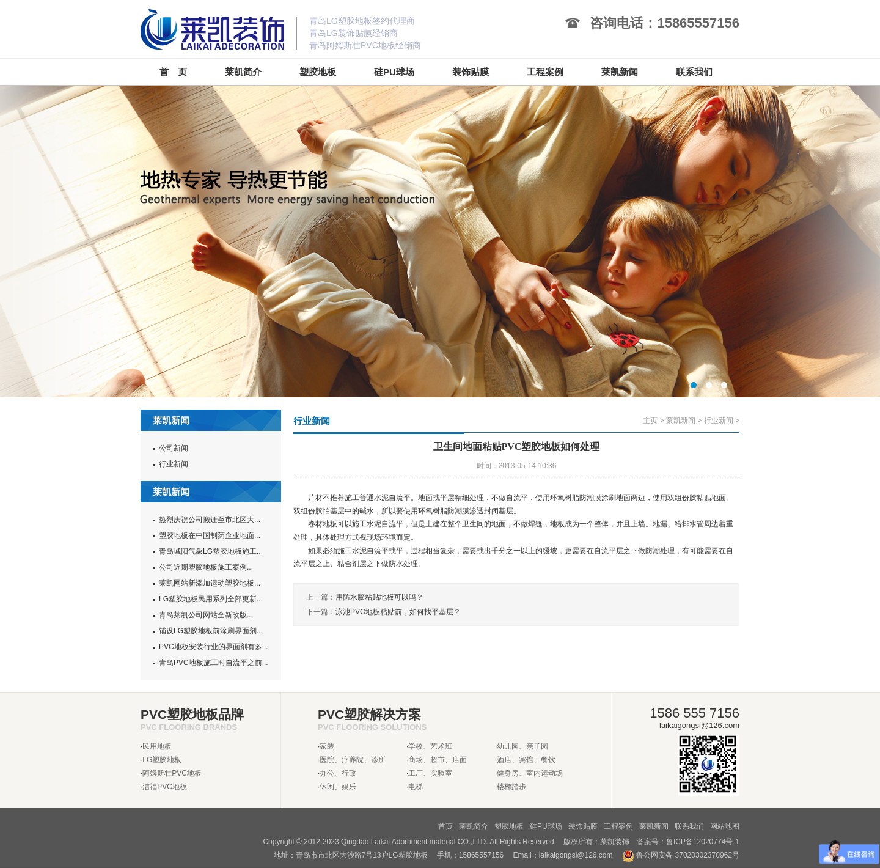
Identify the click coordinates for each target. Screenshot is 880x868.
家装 (327, 746)
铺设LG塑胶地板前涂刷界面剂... (211, 631)
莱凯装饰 (614, 841)
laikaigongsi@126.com (576, 855)
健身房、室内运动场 (530, 773)
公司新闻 (173, 448)
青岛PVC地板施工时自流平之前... (213, 662)
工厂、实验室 (430, 773)
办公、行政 (338, 773)
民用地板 (157, 746)
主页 (650, 420)
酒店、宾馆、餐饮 (526, 760)
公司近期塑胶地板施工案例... (206, 567)
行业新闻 (173, 464)
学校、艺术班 (430, 746)
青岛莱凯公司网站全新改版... (206, 615)
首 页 (173, 72)
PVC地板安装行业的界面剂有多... (213, 646)
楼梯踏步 (511, 786)
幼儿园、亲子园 (522, 746)
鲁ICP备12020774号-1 (702, 841)
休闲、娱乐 (338, 786)
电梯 (415, 786)
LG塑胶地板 (162, 760)
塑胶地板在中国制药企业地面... (209, 535)
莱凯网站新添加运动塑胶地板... (209, 583)
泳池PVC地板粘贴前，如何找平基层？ (398, 612)
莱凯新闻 (680, 420)
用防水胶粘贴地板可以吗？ (380, 597)
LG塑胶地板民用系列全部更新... (211, 599)
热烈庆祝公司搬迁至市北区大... (209, 519)
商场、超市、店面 (437, 760)
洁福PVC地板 (164, 786)
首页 (445, 826)
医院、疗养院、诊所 (353, 760)
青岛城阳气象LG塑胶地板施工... (211, 551)
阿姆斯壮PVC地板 (172, 773)
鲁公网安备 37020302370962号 (680, 855)
